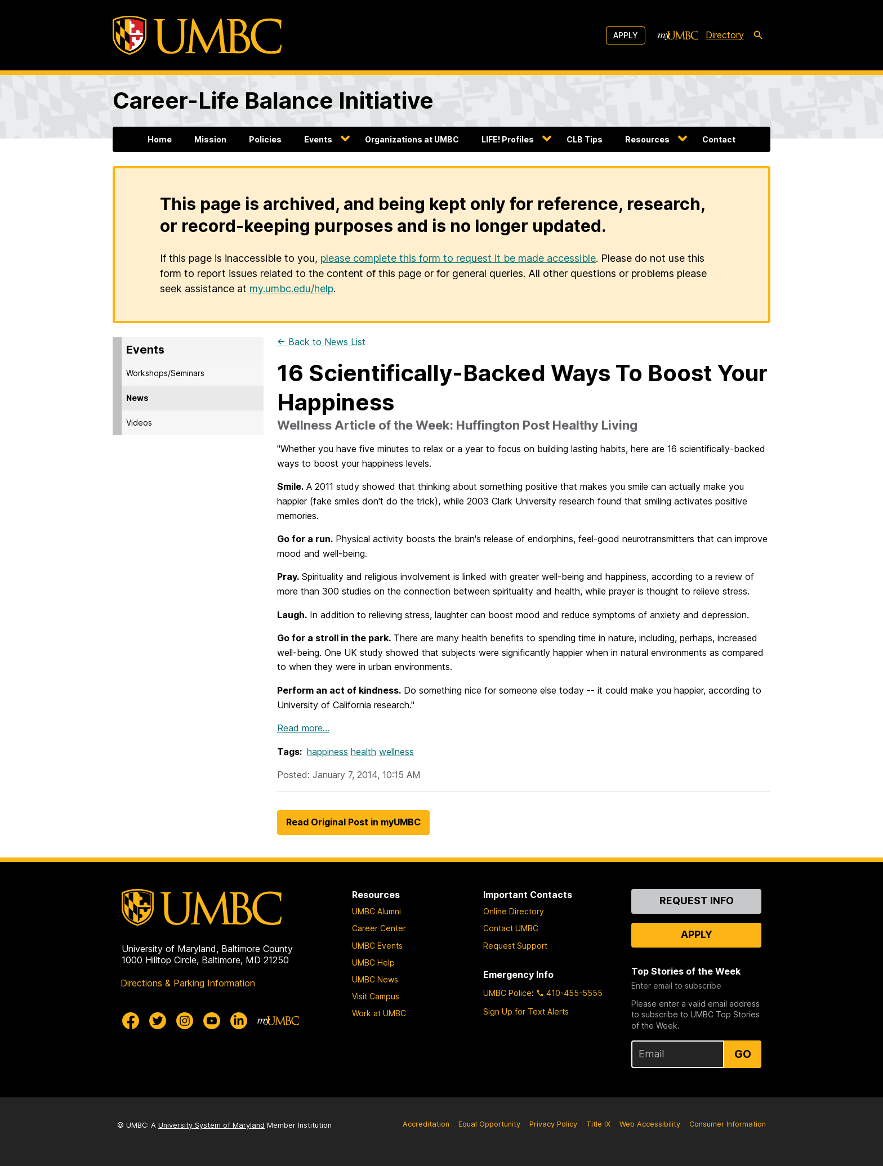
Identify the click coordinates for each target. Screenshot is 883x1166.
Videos (139, 422)
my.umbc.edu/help (291, 288)
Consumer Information (727, 1124)
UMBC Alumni (376, 911)
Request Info (696, 900)
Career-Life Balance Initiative (273, 100)
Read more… (303, 728)
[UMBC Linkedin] (238, 1020)
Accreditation (426, 1124)
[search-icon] (758, 35)
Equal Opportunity (489, 1124)
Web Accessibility (649, 1124)
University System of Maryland (211, 1125)
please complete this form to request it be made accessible (458, 258)
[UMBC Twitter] (157, 1020)
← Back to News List (321, 341)
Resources (647, 139)
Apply (625, 35)
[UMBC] (197, 35)
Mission (210, 139)
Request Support (515, 945)
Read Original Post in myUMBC (353, 822)
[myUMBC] (678, 35)
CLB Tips (585, 139)
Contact (718, 139)
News (137, 398)
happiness (327, 751)
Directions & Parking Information (188, 983)
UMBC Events (377, 945)
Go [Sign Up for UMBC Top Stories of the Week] (742, 1054)
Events (318, 139)
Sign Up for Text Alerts (526, 1011)
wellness (396, 751)
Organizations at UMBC (412, 139)
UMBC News (375, 979)
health (363, 751)
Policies (265, 139)
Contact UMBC (510, 928)
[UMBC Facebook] (130, 1020)
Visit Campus (375, 996)
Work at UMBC (379, 1013)
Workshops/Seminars (165, 373)
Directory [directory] (725, 35)
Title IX (598, 1124)
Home (160, 139)
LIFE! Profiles (507, 139)
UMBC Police (507, 993)
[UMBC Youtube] (211, 1020)
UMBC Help (373, 962)
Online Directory (513, 911)
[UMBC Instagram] (184, 1020)
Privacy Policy (553, 1124)
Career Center (379, 928)
